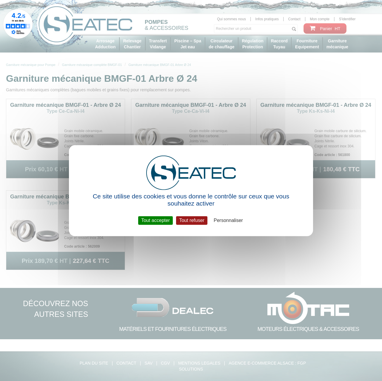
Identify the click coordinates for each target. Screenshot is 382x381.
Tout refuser (191, 220)
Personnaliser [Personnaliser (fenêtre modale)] (228, 220)
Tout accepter (155, 220)
